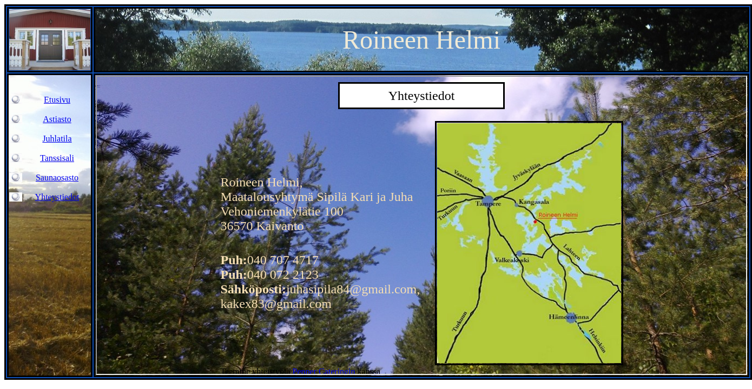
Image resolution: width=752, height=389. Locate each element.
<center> (421, 225)
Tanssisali (57, 158)
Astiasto (57, 119)
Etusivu (57, 99)
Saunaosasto (57, 177)
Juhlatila (56, 138)
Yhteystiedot (57, 197)
